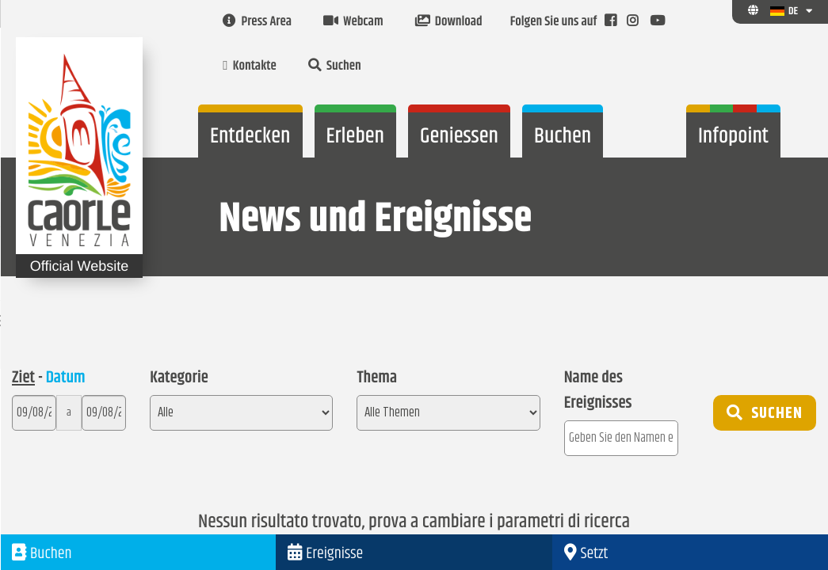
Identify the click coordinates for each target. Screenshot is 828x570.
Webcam (353, 22)
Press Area (257, 22)
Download (449, 22)
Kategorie (179, 378)
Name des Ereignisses (598, 391)
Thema (377, 378)
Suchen (334, 66)
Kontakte (249, 66)
